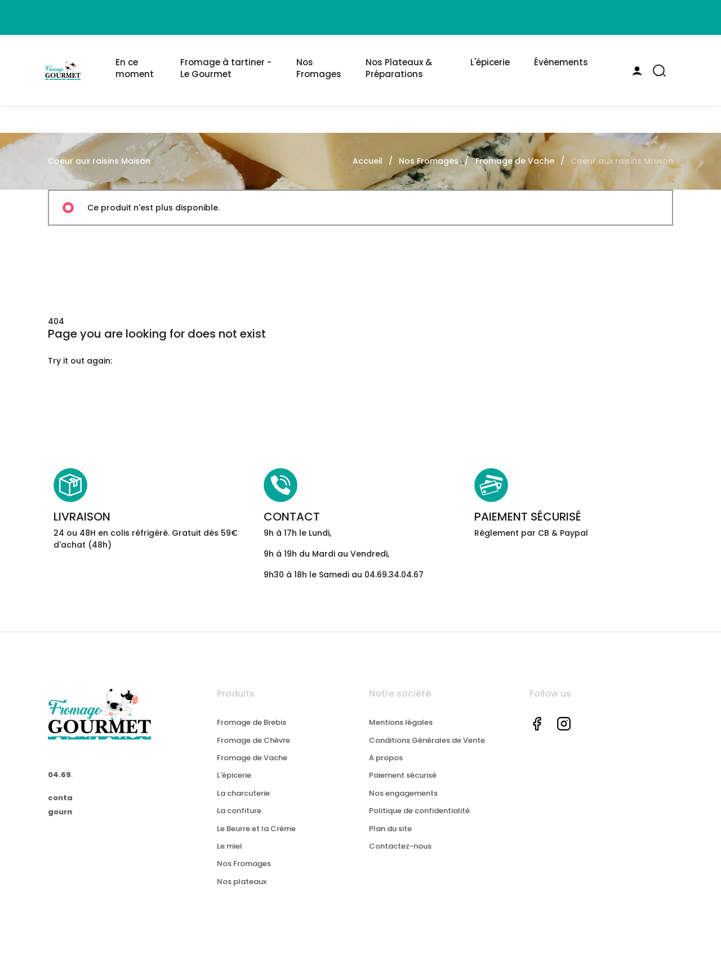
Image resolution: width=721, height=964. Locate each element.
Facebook (536, 735)
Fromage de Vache (252, 769)
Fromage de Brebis (251, 733)
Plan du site (390, 840)
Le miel (229, 857)
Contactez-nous (400, 857)
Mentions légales (401, 733)
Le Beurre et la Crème (256, 840)
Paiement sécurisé (403, 787)
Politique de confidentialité (419, 822)
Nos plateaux (241, 892)
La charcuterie (243, 804)
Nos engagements (403, 804)
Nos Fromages (244, 875)
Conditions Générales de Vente (427, 751)
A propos (386, 769)
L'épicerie (234, 787)
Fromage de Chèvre (253, 751)
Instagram (564, 735)
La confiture (239, 822)
